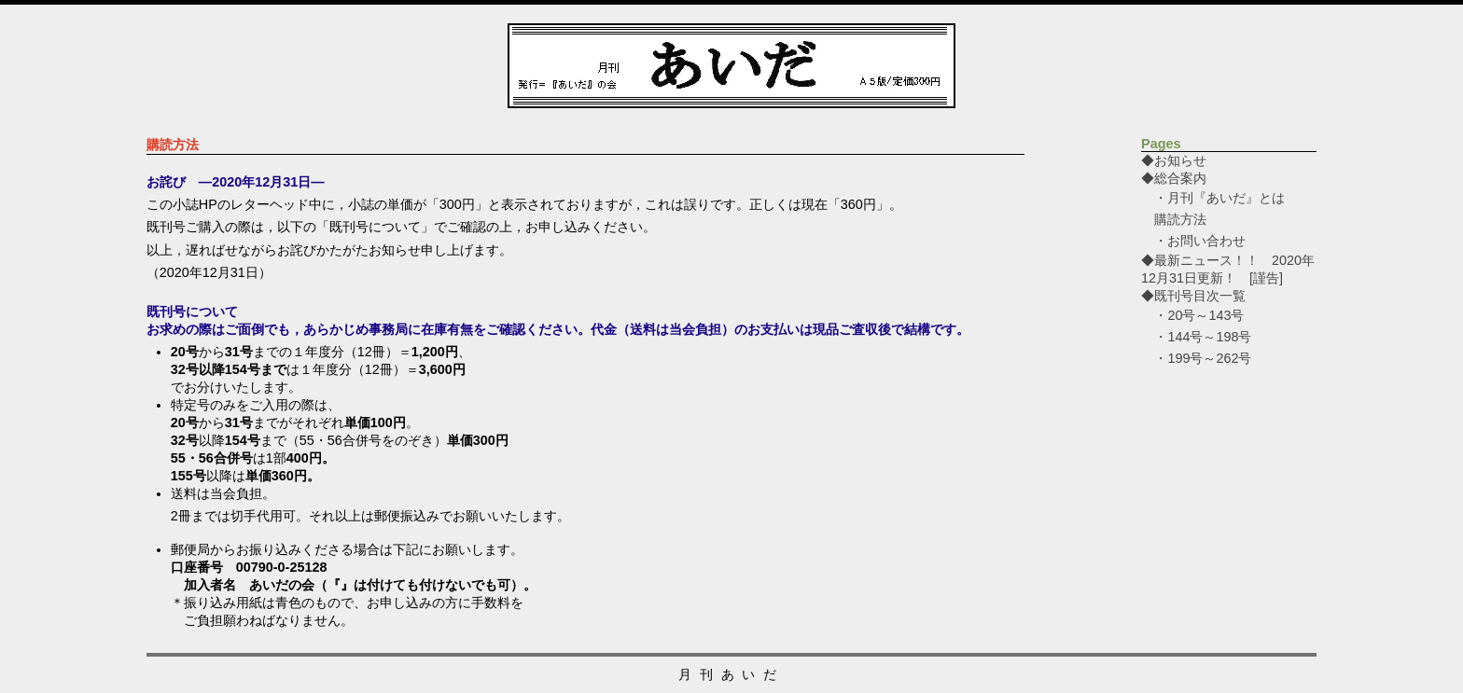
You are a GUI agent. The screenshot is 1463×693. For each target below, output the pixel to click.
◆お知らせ (1200, 160)
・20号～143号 (1199, 315)
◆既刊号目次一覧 (1193, 295)
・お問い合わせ (1200, 240)
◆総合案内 (1173, 178)
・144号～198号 (1202, 336)
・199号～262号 (1202, 358)
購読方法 (1180, 219)
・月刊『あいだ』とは (1219, 197)
